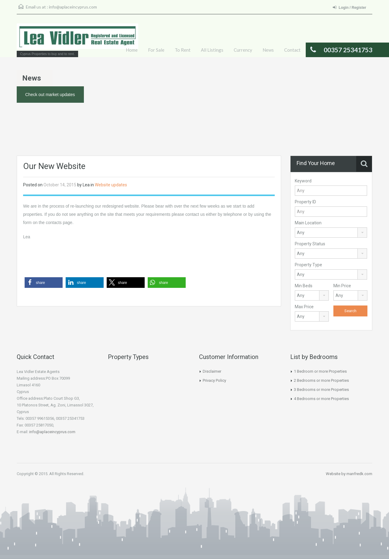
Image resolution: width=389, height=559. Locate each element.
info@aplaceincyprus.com (73, 6)
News (268, 50)
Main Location (308, 222)
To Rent (183, 50)
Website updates (111, 184)
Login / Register (349, 7)
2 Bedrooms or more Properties (321, 380)
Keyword (303, 180)
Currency (243, 50)
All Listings (212, 50)
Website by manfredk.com (349, 473)
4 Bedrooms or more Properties (321, 398)
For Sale (156, 50)
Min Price (342, 285)
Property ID (305, 201)
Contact (292, 50)
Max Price (304, 306)
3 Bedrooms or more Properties (321, 389)
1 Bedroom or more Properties (320, 371)
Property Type (308, 264)
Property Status (310, 243)
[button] (44, 282)
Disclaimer (212, 371)
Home (132, 50)
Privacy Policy (214, 380)
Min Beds (303, 285)
